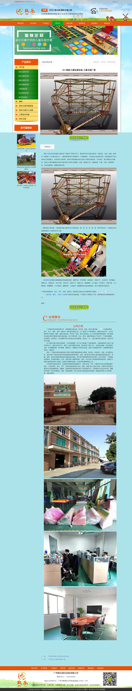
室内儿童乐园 (84, 334)
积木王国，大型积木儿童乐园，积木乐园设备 (26, 185)
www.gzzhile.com (78, 689)
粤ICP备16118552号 (94, 689)
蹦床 (54, 294)
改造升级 (69, 23)
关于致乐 (33, 23)
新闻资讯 (82, 23)
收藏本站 (115, 1)
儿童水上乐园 (61, 294)
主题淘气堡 (100, 291)
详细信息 (47, 147)
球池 (85, 329)
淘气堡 (57, 23)
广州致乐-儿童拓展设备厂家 (57, 659)
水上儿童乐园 (94, 334)
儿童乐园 (48, 294)
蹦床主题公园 (72, 329)
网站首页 (21, 23)
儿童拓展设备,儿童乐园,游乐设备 (58, 656)
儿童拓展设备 (111, 62)
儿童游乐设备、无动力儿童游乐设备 (26, 148)
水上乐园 (101, 329)
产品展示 (46, 23)
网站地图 (102, 689)
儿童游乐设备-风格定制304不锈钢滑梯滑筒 (26, 167)
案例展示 (94, 23)
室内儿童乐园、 (94, 329)
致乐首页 (34, 668)
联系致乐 (107, 23)
